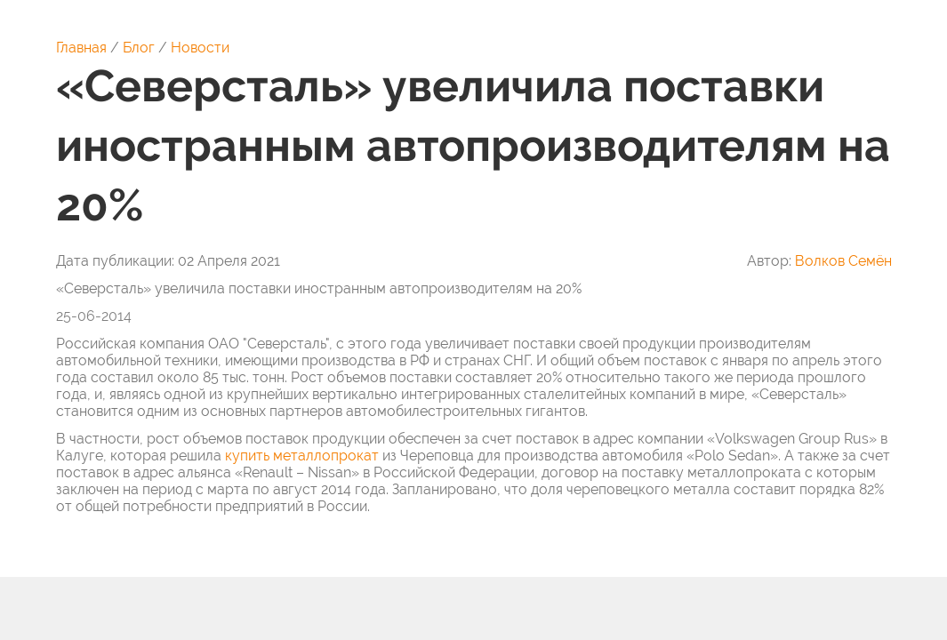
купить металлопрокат (302, 455)
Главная (81, 47)
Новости (200, 47)
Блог (139, 47)
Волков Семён (843, 260)
